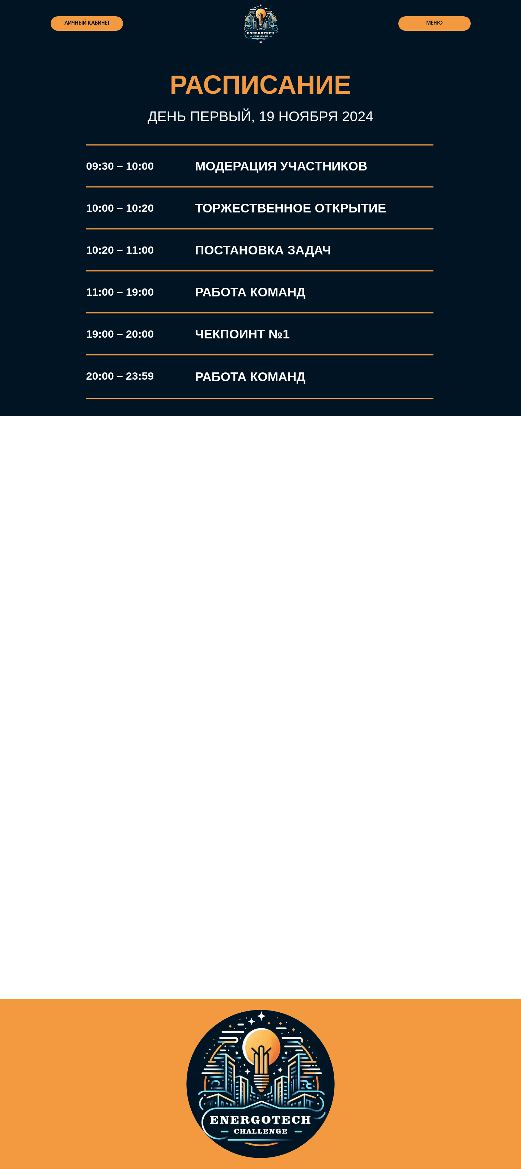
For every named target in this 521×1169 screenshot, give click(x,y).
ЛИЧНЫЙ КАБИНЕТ (87, 23)
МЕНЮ (434, 23)
